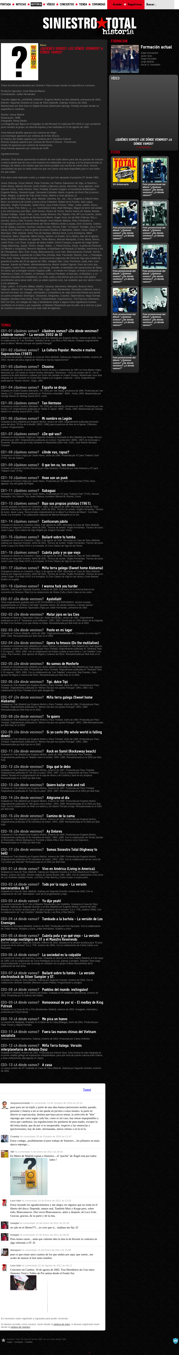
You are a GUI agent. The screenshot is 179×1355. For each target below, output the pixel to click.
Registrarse (135, 4)
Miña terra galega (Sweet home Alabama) (72, 568)
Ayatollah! (54, 599)
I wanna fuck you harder (60, 586)
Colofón (28, 1342)
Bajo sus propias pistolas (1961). (66, 503)
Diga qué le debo (58, 766)
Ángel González (149, 58)
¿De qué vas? (52, 434)
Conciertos (67, 4)
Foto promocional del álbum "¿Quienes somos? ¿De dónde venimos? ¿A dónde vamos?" (154, 189)
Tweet (87, 1089)
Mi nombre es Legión (57, 418)
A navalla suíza (175, 1341)
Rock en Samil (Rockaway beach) (71, 751)
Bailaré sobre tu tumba (59, 537)
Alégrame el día (58, 798)
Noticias (21, 4)
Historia (36, 4)
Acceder (117, 4)
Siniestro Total (89, 26)
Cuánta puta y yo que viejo (61, 552)
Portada (5, 4)
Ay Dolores (54, 831)
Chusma (48, 366)
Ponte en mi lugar (59, 630)
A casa (47, 1065)
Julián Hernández (149, 53)
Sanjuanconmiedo (20, 1103)
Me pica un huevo (54, 1019)
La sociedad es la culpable (61, 955)
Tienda (83, 4)
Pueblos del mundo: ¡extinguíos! (65, 989)
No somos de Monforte (63, 664)
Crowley (14, 1136)
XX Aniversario (121, 184)
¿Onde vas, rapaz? (55, 452)
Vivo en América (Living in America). (69, 869)
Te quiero (53, 716)
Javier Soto (146, 56)
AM (12, 1151)
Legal (9, 1342)
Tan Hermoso (51, 403)
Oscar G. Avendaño (150, 64)
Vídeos (51, 4)
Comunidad (98, 4)
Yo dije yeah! (51, 901)
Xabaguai (49, 490)
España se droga (54, 387)
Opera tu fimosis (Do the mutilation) (73, 643)
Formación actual (156, 47)
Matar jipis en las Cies (63, 614)
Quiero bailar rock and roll (66, 785)
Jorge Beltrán (147, 61)
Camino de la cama (61, 816)
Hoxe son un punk (55, 478)
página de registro (20, 1327)
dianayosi (15, 1250)
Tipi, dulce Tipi (57, 682)
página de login (62, 1324)
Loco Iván (15, 1200)
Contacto (19, 1342)
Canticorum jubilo (55, 521)
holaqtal (14, 1223)
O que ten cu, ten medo (58, 465)
